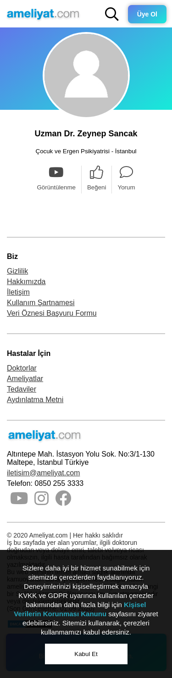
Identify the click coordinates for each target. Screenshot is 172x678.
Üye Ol (147, 14)
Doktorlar (22, 368)
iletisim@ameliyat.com (43, 473)
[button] (112, 14)
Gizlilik (17, 271)
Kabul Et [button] (85, 654)
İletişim (18, 292)
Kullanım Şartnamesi (41, 303)
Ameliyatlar (25, 378)
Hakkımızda (26, 281)
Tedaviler (21, 389)
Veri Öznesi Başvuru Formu (52, 313)
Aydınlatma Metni (35, 400)
